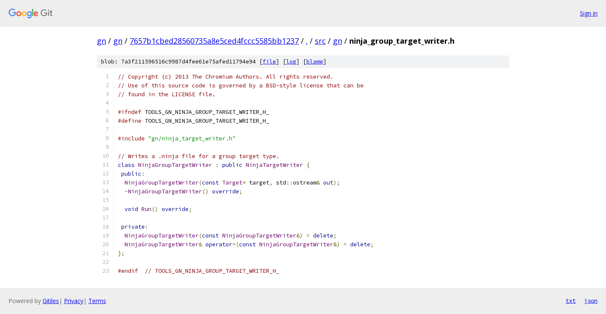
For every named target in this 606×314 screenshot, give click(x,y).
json (591, 300)
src (320, 41)
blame (314, 61)
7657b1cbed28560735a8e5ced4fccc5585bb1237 (214, 41)
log (291, 61)
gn (101, 41)
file (269, 61)
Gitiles (51, 301)
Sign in (589, 13)
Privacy (73, 301)
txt (571, 300)
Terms (97, 301)
